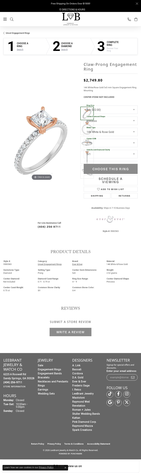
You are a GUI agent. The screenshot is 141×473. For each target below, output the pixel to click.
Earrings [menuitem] (43, 389)
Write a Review (70, 332)
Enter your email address (121, 371)
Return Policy (37, 444)
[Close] (137, 4)
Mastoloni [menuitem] (78, 397)
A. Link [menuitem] (76, 365)
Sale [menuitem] (40, 365)
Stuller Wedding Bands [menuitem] (86, 413)
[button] (15, 19)
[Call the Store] (12, 382)
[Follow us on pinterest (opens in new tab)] (118, 402)
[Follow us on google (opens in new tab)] (110, 402)
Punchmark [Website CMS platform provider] (76, 454)
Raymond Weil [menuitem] (81, 401)
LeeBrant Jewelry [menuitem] (83, 393)
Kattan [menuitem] (76, 417)
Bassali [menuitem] (76, 369)
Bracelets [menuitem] (44, 377)
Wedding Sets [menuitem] (46, 393)
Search (20, 49)
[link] (72, 9)
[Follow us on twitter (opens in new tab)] (126, 402)
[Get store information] (14, 386)
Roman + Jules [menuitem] (81, 409)
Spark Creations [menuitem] (82, 429)
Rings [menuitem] (41, 385)
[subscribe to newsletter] (132, 377)
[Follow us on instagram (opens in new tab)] (126, 394)
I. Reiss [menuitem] (76, 389)
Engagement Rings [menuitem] (49, 369)
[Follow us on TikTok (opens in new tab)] (110, 394)
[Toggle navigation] (5, 19)
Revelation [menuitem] (78, 405)
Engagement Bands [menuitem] (50, 373)
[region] (41, 142)
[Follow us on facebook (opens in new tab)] (118, 394)
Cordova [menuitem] (77, 373)
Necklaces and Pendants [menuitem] (53, 381)
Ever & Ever (77, 264)
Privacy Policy (54, 444)
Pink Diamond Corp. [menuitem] (84, 421)
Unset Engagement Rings (18, 33)
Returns (124, 195)
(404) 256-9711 (49, 226)
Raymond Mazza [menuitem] (82, 425)
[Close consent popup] (65, 468)
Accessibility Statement (98, 444)
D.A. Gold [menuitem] (77, 377)
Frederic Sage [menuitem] (81, 385)
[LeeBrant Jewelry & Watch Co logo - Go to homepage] (70, 19)
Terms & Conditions (74, 444)
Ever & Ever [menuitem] (79, 381)
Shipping (97, 195)
